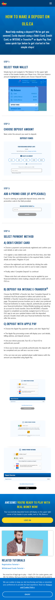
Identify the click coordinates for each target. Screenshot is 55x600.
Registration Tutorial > (11, 564)
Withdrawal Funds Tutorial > (13, 568)
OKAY (27, 594)
